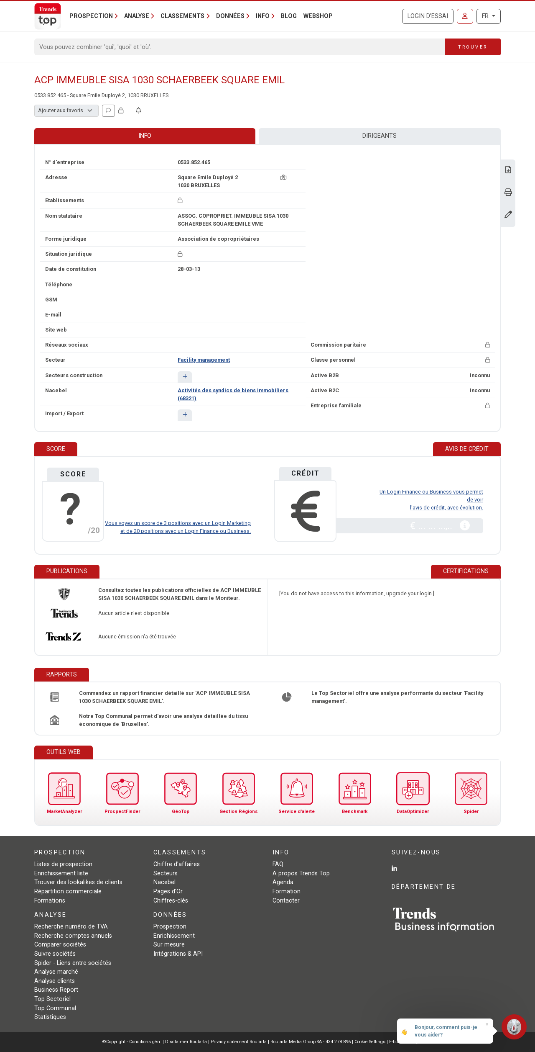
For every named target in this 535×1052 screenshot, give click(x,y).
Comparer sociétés (60, 944)
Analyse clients (54, 981)
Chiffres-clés (170, 900)
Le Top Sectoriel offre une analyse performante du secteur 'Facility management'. (397, 697)
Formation (287, 891)
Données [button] (230, 16)
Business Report (56, 989)
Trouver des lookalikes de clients (78, 882)
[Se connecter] (465, 16)
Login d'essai (428, 16)
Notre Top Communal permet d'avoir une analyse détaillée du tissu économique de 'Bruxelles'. (163, 720)
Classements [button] (182, 16)
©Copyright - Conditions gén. (131, 1041)
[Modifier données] (508, 215)
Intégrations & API (178, 953)
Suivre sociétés (55, 953)
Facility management (204, 360)
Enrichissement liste (61, 873)
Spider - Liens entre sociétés (72, 963)
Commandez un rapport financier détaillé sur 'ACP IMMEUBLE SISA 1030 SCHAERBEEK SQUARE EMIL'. (164, 697)
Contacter (286, 900)
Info (144, 135)
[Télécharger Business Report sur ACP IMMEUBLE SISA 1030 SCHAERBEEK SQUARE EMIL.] (508, 170)
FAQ (278, 864)
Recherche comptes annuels (73, 935)
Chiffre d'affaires (176, 864)
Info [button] (263, 16)
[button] (184, 377)
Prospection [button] (91, 16)
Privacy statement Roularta (239, 1041)
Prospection (169, 926)
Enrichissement (174, 935)
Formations (49, 900)
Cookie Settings (370, 1041)
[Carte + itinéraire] (283, 177)
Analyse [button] (136, 16)
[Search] (239, 47)
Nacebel (164, 882)
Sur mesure (169, 944)
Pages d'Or (168, 891)
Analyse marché (56, 971)
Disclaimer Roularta (186, 1041)
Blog (289, 16)
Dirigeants (379, 135)
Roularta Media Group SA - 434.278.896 (311, 1041)
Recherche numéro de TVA (71, 926)
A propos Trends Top (301, 873)
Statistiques (50, 1017)
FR (486, 16)
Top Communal (55, 1008)
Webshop (318, 16)
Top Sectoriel (52, 999)
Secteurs (165, 873)
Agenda (283, 882)
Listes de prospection (63, 864)
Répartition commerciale (68, 891)
